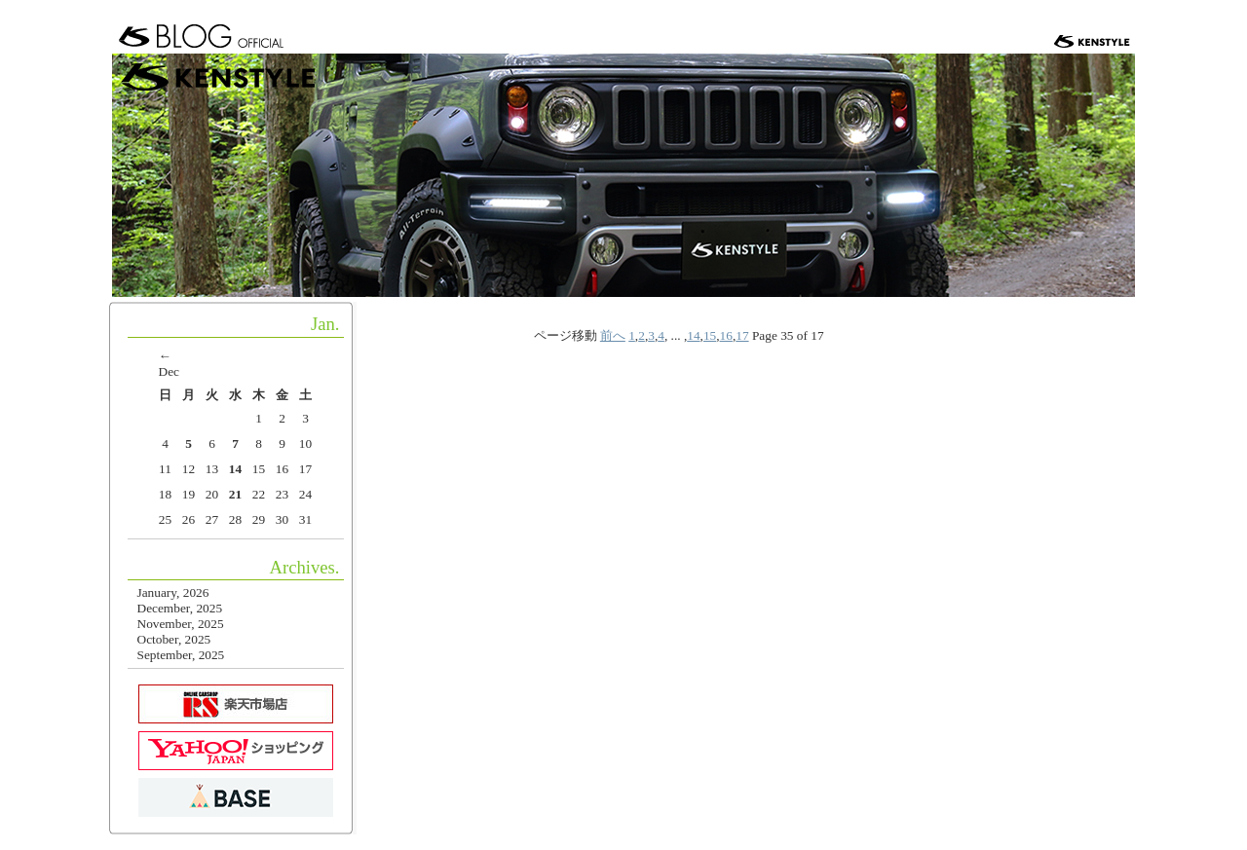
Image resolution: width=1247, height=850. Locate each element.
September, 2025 (181, 654)
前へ (612, 335)
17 (742, 335)
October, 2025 (174, 639)
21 (235, 494)
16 (726, 335)
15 (709, 335)
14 (693, 335)
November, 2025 (180, 623)
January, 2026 (173, 592)
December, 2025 (180, 608)
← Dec (169, 364)
